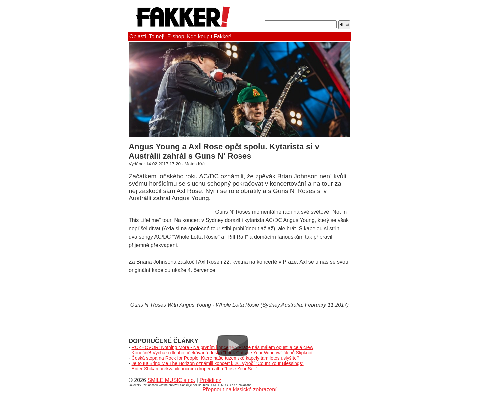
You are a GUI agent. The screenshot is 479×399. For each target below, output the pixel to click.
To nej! (156, 36)
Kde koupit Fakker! (209, 36)
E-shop (175, 36)
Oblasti (137, 36)
